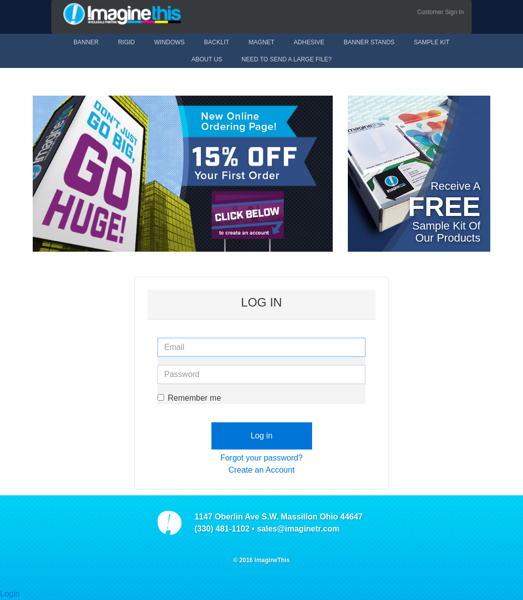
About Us (206, 59)
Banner (86, 42)
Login (10, 593)
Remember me (189, 398)
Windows (169, 42)
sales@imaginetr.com (298, 528)
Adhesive (309, 42)
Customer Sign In (440, 12)
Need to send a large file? (287, 59)
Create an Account (262, 470)
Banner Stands (369, 42)
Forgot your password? (261, 458)
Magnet (261, 42)
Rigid (126, 42)
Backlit (216, 42)
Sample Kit (432, 42)
